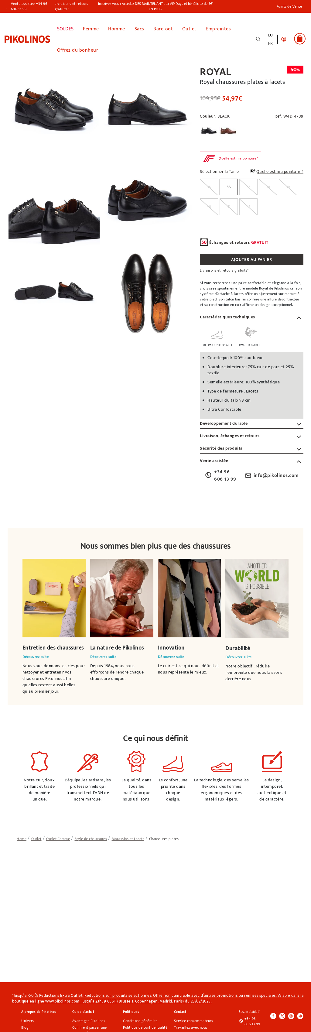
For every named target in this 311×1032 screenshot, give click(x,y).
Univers (27, 1019)
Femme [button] (91, 28)
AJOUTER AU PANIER (251, 258)
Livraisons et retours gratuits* (71, 6)
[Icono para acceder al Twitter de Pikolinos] (282, 1015)
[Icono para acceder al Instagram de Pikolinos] (291, 1015)
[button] (284, 39)
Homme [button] (116, 28)
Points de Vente (289, 6)
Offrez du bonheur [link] (77, 49)
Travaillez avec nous (190, 1026)
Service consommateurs (193, 1019)
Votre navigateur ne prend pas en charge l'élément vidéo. (54, 596)
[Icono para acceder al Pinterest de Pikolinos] (300, 1015)
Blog (24, 1026)
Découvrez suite (35, 655)
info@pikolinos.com (271, 474)
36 (229, 185)
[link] (27, 38)
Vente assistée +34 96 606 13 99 (29, 6)
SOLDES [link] (65, 28)
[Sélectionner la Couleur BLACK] (209, 129)
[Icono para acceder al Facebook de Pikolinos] (273, 1015)
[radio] (209, 185)
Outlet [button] (189, 28)
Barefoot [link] (163, 28)
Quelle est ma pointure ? (276, 170)
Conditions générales (140, 1019)
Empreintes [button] (218, 28)
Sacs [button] (139, 28)
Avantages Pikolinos (88, 1019)
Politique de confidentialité (145, 1026)
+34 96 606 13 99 (220, 474)
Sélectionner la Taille (219, 170)
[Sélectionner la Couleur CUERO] (228, 129)
